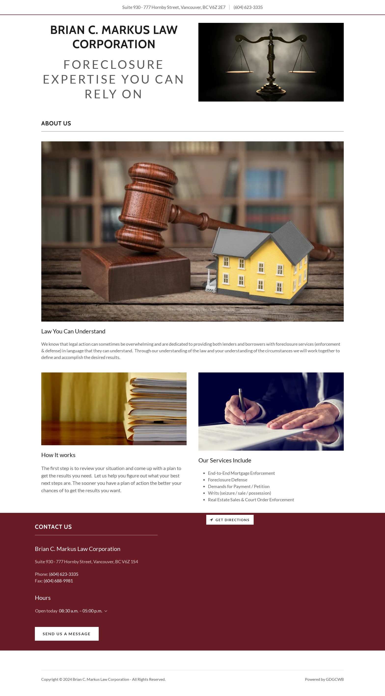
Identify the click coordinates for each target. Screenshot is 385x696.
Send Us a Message (67, 633)
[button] (105, 611)
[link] (114, 46)
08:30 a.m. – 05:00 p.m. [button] (80, 610)
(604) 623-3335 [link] (248, 7)
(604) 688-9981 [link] (58, 580)
